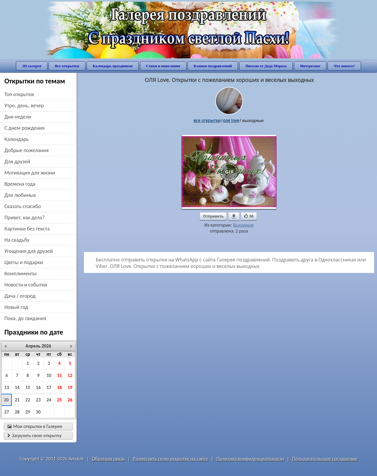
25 (59, 400)
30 (38, 412)
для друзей (17, 161)
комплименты (20, 273)
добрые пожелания (26, 150)
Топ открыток (19, 94)
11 (59, 375)
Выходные (243, 225)
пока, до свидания (25, 318)
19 (69, 387)
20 (6, 400)
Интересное (310, 66)
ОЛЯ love (231, 120)
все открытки (207, 120)
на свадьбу (16, 240)
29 (27, 412)
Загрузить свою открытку (34, 435)
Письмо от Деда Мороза (266, 66)
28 (17, 412)
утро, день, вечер (24, 105)
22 (27, 400)
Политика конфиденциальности (250, 459)
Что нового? (344, 66)
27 (6, 412)
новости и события (25, 284)
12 (69, 375)
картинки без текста (27, 228)
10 (49, 375)
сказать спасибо (22, 206)
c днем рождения (24, 128)
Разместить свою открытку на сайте (170, 459)
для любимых (20, 195)
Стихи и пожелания (163, 66)
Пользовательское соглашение (324, 459)
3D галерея (31, 66)
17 (49, 387)
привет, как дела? (24, 217)
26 (69, 400)
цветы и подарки (23, 262)
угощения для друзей (28, 251)
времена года (19, 184)
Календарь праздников (113, 66)
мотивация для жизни (29, 172)
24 (49, 400)
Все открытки (67, 66)
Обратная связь (108, 459)
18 (59, 387)
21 (17, 400)
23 (38, 400)
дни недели (17, 116)
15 (27, 387)
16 (38, 387)
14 (17, 387)
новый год (16, 307)
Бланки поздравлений (213, 66)
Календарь (16, 139)
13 (6, 387)
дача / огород (20, 296)
